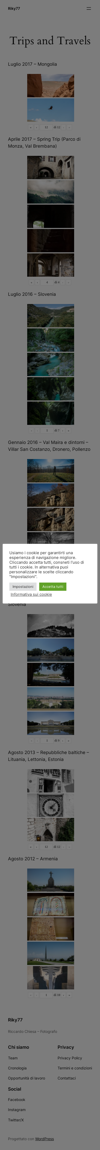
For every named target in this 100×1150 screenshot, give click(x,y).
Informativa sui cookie (31, 594)
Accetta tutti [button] (52, 586)
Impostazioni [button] (23, 586)
